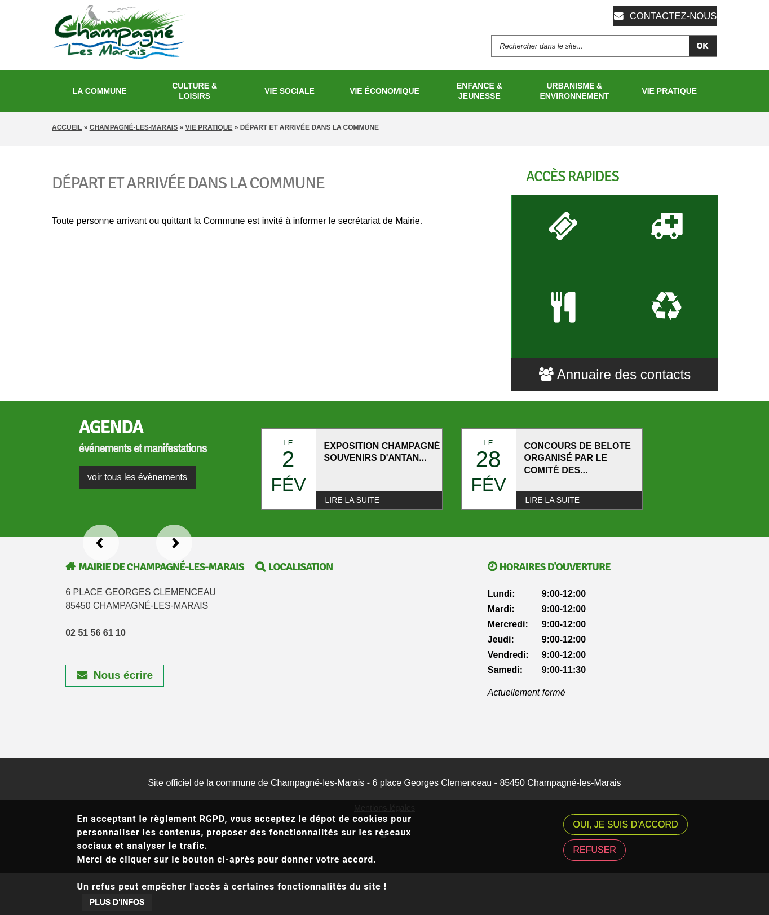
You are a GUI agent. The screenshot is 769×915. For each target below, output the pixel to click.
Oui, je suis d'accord (625, 824)
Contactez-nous (672, 16)
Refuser (594, 850)
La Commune (100, 90)
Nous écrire (115, 705)
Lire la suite (352, 529)
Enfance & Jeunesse (479, 90)
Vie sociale (289, 90)
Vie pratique (669, 90)
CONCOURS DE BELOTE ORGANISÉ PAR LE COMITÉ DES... (577, 489)
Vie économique (384, 90)
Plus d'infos (117, 902)
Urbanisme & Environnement (574, 90)
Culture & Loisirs (194, 90)
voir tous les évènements (137, 507)
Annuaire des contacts (615, 404)
